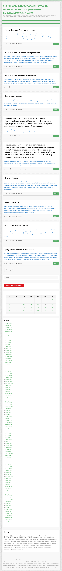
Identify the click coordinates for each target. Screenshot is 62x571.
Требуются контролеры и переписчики (19, 250)
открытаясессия (17, 545)
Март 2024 (8, 371)
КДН (40, 535)
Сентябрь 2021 (9, 430)
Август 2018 (8, 501)
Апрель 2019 (8, 486)
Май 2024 (7, 368)
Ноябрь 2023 (8, 379)
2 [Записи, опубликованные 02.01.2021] (45, 299)
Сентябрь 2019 (9, 476)
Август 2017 (8, 525)
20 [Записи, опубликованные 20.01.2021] (24, 307)
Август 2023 (8, 385)
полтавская (16, 547)
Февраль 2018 (8, 513)
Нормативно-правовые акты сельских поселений (30, 135)
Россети (5, 539)
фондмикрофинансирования (17, 549)
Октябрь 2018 (8, 497)
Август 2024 (8, 362)
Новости (20, 43)
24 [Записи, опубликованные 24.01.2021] (52, 307)
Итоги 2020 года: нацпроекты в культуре (20, 75)
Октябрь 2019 (8, 474)
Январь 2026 (8, 329)
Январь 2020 (8, 468)
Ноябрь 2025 (8, 333)
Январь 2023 (8, 399)
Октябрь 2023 (8, 381)
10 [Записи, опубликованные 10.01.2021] (52, 302)
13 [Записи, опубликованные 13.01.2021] (24, 304)
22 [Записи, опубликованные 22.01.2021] (38, 307)
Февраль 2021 (8, 443)
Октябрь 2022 (8, 404)
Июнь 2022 (8, 412)
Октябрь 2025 (8, 335)
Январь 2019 (8, 492)
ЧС (37, 539)
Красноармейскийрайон (17, 537)
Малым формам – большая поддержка (19, 30)
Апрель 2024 (8, 370)
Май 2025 (7, 344)
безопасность (54, 539)
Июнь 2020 (8, 459)
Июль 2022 (8, 410)
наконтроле (30, 543)
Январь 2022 (8, 422)
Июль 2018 (8, 503)
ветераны (19, 541)
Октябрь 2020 (8, 451)
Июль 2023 (8, 387)
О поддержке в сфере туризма (16, 225)
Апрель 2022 (8, 416)
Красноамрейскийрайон (46, 535)
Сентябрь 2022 (9, 406)
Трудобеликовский (31, 539)
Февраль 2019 (8, 490)
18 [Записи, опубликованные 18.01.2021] (9, 307)
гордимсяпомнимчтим (32, 541)
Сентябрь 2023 (9, 383)
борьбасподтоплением (10, 541)
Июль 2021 (8, 433)
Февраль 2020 (8, 466)
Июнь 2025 (8, 342)
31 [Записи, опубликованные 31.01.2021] (52, 310)
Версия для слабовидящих (14, 285)
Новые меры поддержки (14, 96)
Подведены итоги (11, 202)
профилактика (29, 547)
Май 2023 (7, 391)
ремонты (35, 547)
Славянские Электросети (20, 539)
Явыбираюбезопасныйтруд (45, 539)
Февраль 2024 (8, 373)
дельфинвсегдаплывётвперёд (43, 541)
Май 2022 (7, 414)
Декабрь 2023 (8, 377)
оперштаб (54, 543)
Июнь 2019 (8, 482)
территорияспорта (47, 547)
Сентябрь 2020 (9, 453)
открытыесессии (25, 545)
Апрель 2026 (8, 323)
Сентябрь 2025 (9, 337)
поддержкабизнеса (8, 547)
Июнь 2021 (8, 435)
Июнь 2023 (8, 389)
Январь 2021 (8, 445)
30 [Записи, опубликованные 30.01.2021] (45, 310)
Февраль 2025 (8, 350)
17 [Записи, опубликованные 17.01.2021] (52, 304)
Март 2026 (8, 325)
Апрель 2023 (8, 393)
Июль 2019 (8, 480)
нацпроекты (36, 543)
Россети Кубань (11, 539)
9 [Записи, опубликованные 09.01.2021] (45, 302)
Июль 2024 (8, 364)
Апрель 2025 (8, 346)
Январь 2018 (8, 515)
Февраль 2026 (8, 327)
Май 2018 (7, 507)
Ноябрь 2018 (8, 495)
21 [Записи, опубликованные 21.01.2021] (31, 307)
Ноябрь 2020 (8, 449)
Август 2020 (8, 455)
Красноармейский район (42, 537)
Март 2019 (8, 488)
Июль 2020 (8, 457)
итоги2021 (9, 543)
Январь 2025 (8, 352)
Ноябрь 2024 (8, 356)
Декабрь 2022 (8, 401)
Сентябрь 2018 (9, 499)
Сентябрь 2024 (9, 360)
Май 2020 (7, 461)
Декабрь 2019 (8, 470)
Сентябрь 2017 (9, 523)
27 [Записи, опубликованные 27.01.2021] (24, 310)
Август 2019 (8, 478)
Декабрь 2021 (8, 424)
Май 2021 (7, 437)
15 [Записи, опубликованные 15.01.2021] (38, 304)
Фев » (45, 313)
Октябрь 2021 (8, 428)
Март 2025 (8, 348)
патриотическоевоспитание (45, 545)
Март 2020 (8, 464)
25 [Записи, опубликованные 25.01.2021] (9, 310)
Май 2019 (7, 484)
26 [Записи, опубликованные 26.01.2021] (16, 310)
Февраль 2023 (8, 397)
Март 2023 (8, 395)
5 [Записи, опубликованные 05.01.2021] (16, 302)
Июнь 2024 (8, 366)
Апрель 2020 (8, 463)
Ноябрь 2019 (8, 472)
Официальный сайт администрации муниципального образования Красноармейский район (25, 9)
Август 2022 (8, 408)
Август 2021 (8, 432)
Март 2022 (8, 418)
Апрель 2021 (8, 439)
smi (6, 43)
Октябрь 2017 (8, 521)
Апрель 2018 (8, 509)
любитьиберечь (24, 543)
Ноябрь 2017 (8, 519)
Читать (56, 43)
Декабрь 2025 (8, 331)
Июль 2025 (8, 340)
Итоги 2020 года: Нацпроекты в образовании (22, 53)
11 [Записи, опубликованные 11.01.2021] (9, 304)
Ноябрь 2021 (8, 426)
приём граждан (22, 547)
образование (47, 543)
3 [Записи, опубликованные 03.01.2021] (52, 299)
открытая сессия (8, 545)
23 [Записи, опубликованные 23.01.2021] (45, 307)
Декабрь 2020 (8, 447)
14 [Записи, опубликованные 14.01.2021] (31, 304)
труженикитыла (7, 549)
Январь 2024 (8, 375)
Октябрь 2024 (8, 358)
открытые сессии (34, 545)
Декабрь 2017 (8, 517)
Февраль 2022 (8, 420)
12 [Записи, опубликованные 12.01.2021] (16, 304)
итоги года (14, 543)
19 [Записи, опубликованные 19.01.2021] (16, 307)
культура (19, 543)
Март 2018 (8, 511)
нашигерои (41, 543)
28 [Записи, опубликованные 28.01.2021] (31, 310)
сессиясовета (40, 547)
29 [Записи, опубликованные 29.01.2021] (38, 310)
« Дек (16, 313)
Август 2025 (8, 339)
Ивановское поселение (33, 535)
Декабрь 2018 (8, 494)
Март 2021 (8, 441)
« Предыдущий (9, 270)
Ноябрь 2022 (8, 402)
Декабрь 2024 (8, 354)
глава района (24, 541)
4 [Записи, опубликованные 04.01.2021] (9, 302)
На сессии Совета (11, 178)
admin (7, 135)
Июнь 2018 (8, 505)
